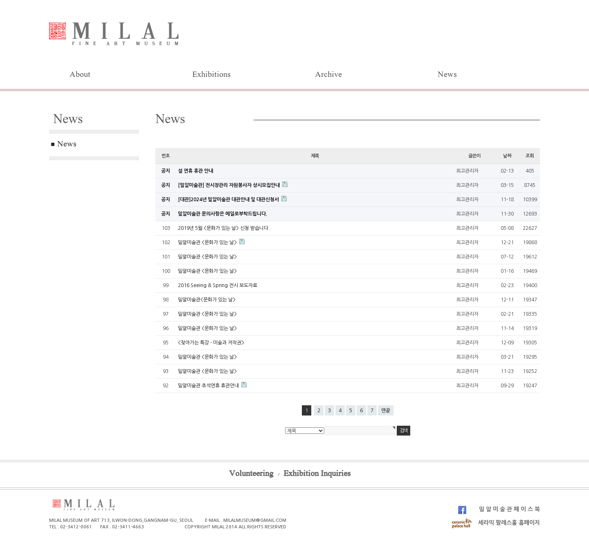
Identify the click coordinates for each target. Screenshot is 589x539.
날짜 (507, 155)
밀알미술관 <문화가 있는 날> (208, 242)
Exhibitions (211, 75)
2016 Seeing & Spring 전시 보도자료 (217, 285)
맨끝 (385, 410)
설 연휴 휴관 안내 (195, 170)
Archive (328, 75)
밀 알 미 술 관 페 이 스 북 (499, 509)
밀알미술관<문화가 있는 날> (207, 299)
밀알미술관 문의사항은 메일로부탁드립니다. (222, 213)
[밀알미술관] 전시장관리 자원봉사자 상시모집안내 (229, 185)
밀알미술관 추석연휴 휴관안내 (209, 385)
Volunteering (251, 474)
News (447, 75)
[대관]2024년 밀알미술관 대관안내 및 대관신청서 (229, 199)
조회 (530, 155)
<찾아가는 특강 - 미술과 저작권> (211, 342)
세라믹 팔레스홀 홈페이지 (496, 523)
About (80, 75)
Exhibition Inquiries (317, 474)
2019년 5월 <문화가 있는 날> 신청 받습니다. (224, 228)
